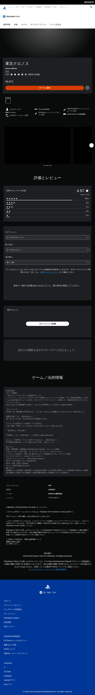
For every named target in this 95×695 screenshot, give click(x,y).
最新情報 (47, 7)
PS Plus (29, 7)
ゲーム (10, 7)
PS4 (22, 7)
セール (24, 22)
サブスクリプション (38, 22)
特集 (16, 22)
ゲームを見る (55, 22)
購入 (55, 7)
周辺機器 (38, 7)
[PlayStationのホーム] (4, 7)
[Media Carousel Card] (38, 142)
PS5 (17, 7)
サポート (62, 7)
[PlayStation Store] (12, 14)
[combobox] (47, 235)
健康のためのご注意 (13, 539)
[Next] (91, 143)
